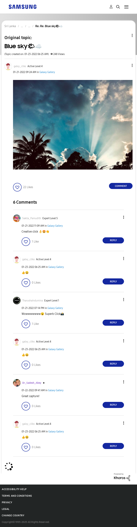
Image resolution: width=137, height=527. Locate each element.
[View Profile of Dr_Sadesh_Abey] (31, 382)
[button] (126, 65)
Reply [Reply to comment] (113, 240)
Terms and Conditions (17, 495)
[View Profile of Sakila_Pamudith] (31, 218)
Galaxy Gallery (47, 72)
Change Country (13, 515)
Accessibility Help (14, 489)
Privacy (7, 502)
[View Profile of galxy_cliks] (20, 66)
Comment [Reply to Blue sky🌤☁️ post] (121, 186)
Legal (5, 509)
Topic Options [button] (126, 35)
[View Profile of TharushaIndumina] (32, 300)
